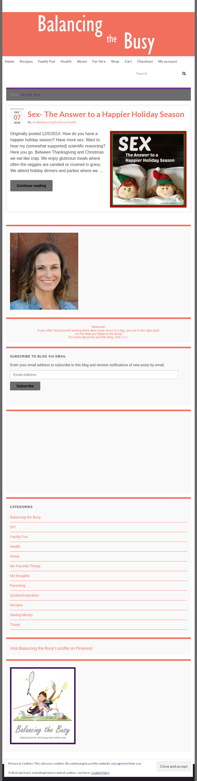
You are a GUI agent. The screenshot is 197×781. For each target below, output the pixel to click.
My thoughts (19, 576)
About (82, 61)
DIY (13, 527)
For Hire (99, 61)
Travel (15, 625)
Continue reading (31, 186)
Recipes (26, 61)
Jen (34, 122)
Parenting (17, 586)
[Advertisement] (98, 454)
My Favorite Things (25, 566)
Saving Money (21, 615)
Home (9, 61)
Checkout (145, 61)
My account (167, 61)
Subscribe (25, 386)
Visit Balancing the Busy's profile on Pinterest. (51, 648)
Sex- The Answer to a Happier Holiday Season (106, 114)
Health (66, 61)
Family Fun (46, 61)
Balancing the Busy (53, 122)
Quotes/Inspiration (24, 595)
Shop (115, 61)
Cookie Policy (100, 773)
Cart (128, 61)
